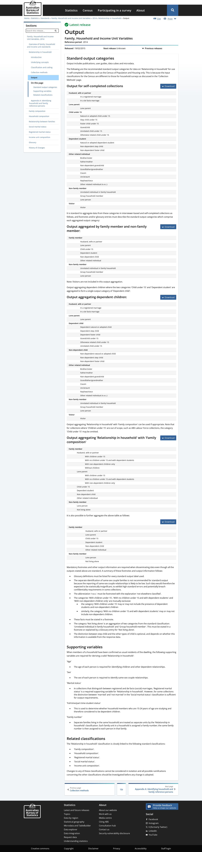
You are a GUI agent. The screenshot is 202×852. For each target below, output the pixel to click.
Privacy (116, 848)
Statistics (71, 10)
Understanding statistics (76, 841)
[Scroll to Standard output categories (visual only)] (117, 58)
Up (121, 789)
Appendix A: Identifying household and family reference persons (153, 789)
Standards (45, 18)
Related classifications (42, 95)
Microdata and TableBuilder (77, 825)
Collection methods (89, 789)
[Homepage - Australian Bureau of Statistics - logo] (32, 8)
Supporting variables (42, 91)
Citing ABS (104, 821)
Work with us (105, 814)
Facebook (153, 819)
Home (26, 18)
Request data (70, 837)
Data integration (72, 833)
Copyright (69, 848)
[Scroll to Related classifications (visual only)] (108, 739)
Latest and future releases (76, 810)
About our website (108, 810)
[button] (172, 10)
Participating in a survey (114, 10)
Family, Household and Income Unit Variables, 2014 (40, 37)
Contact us (104, 829)
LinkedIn (153, 830)
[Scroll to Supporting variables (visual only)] (105, 647)
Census (88, 10)
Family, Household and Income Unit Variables (71, 18)
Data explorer (70, 829)
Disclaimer (93, 848)
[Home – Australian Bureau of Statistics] (32, 811)
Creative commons (40, 848)
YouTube (153, 834)
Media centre (105, 817)
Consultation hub (107, 825)
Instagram (154, 823)
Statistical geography (74, 821)
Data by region (71, 817)
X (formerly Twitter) (158, 827)
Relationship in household (109, 18)
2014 (94, 18)
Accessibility (140, 848)
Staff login (166, 848)
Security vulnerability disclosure (114, 833)
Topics (67, 814)
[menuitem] (71, 10)
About (140, 10)
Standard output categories (45, 87)
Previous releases (153, 48)
